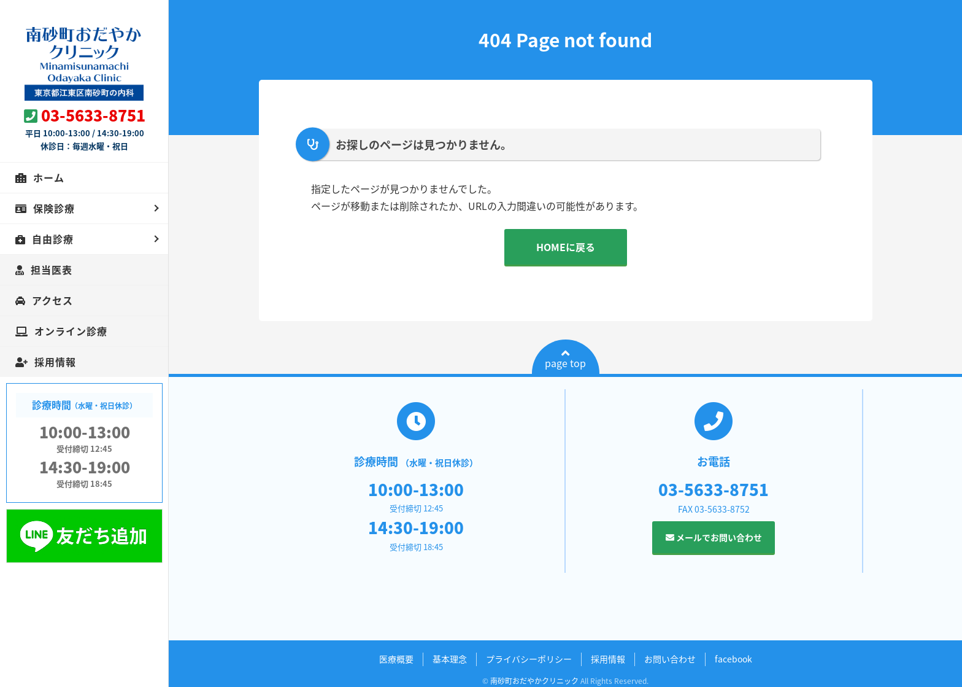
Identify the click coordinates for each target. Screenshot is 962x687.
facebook (733, 659)
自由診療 (53, 238)
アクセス (52, 300)
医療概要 (396, 659)
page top (565, 359)
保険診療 (54, 208)
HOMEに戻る (565, 246)
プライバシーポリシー (529, 659)
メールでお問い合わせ (714, 537)
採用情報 (55, 361)
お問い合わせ (670, 659)
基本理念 (450, 659)
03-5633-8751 (93, 115)
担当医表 (51, 269)
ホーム (48, 177)
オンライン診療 (70, 331)
